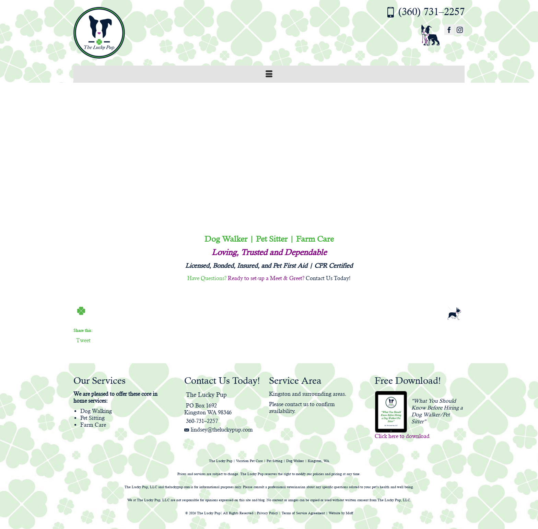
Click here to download (402, 436)
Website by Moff (341, 513)
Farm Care (315, 239)
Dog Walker (225, 239)
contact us (296, 404)
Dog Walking (96, 411)
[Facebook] (449, 29)
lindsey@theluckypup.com (218, 429)
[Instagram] (460, 29)
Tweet (83, 340)
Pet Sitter (272, 239)
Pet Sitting (92, 418)
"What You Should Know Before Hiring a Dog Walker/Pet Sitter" (437, 411)
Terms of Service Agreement (303, 513)
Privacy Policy (267, 513)
